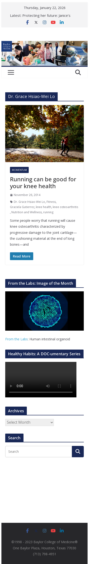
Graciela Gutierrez (22, 207)
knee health (43, 207)
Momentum (19, 170)
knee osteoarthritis (65, 207)
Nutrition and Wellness (26, 212)
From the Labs (16, 339)
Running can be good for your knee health (43, 182)
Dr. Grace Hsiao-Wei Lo (29, 202)
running (48, 212)
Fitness (51, 202)
